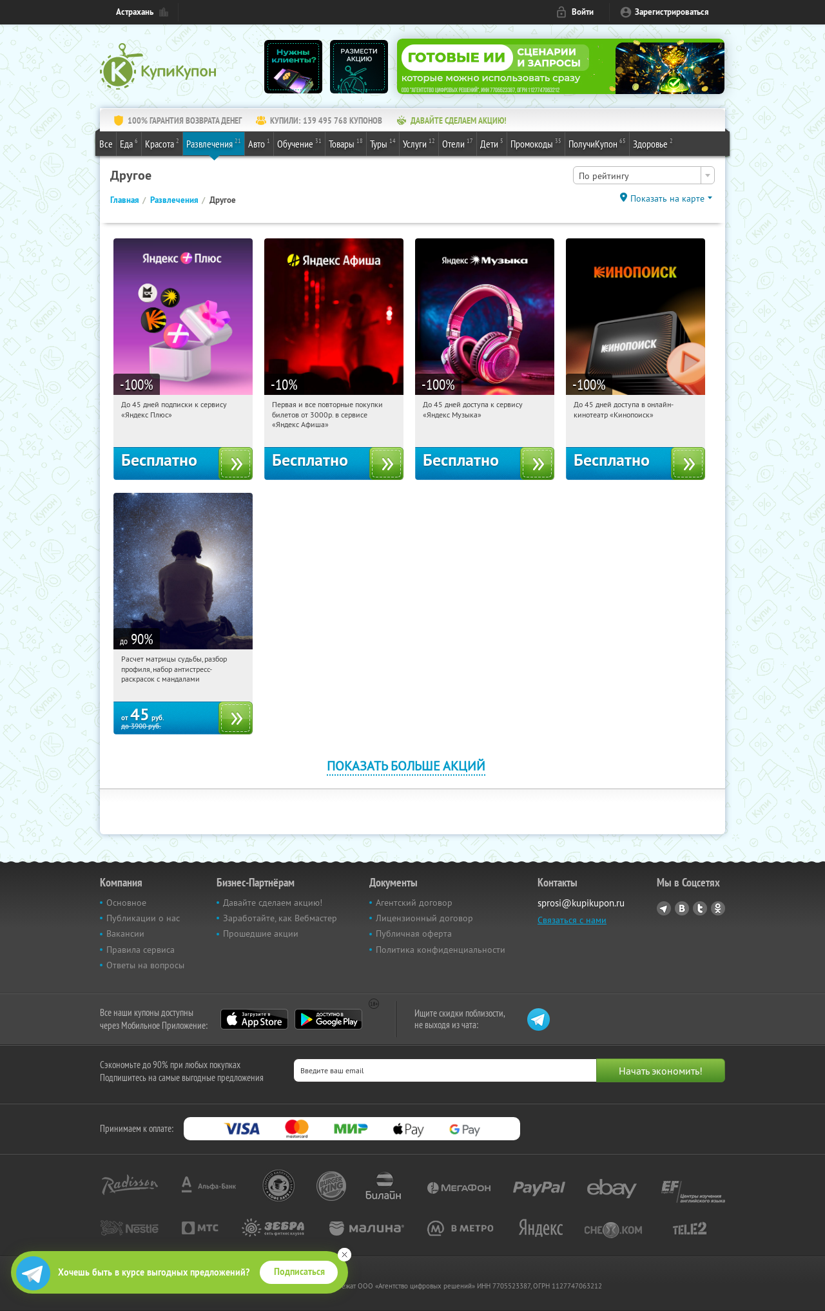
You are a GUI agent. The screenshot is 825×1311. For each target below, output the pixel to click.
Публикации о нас (143, 918)
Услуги (419, 143)
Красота (162, 143)
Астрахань (134, 11)
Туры (383, 143)
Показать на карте (667, 198)
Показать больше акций (406, 766)
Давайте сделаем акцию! (272, 902)
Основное (126, 902)
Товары (346, 143)
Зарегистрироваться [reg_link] (672, 11)
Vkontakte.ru (682, 908)
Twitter (700, 908)
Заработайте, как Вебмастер (280, 918)
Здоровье (653, 143)
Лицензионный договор (424, 918)
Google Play (328, 1019)
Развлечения (213, 143)
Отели (457, 143)
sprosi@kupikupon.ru (581, 903)
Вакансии (125, 933)
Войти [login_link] (583, 11)
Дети (491, 143)
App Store (254, 1019)
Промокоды (535, 143)
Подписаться (299, 1272)
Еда (129, 143)
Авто (259, 143)
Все (106, 143)
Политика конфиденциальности (440, 949)
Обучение (299, 143)
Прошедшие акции (260, 933)
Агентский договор (414, 902)
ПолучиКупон (597, 143)
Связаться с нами (572, 920)
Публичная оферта (414, 933)
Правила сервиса (140, 949)
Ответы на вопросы (145, 965)
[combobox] (644, 175)
